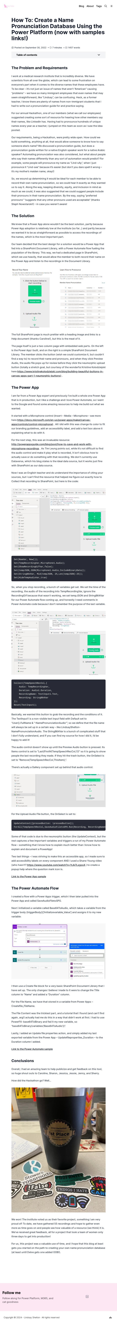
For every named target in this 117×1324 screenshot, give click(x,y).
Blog (81, 6)
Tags (99, 6)
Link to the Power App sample (28, 876)
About (90, 6)
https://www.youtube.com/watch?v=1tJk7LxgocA (56, 864)
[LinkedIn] (87, 1296)
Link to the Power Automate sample (32, 1048)
